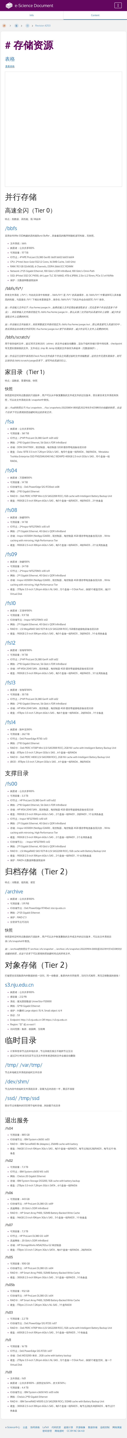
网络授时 (59, 1430)
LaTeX (45, 1427)
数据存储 (92, 1427)
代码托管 (56, 1427)
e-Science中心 (12, 1427)
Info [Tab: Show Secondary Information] (32, 15)
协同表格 (35, 1427)
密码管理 (47, 1430)
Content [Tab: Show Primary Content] (95, 15)
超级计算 (68, 1427)
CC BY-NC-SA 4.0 (76, 1430)
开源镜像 (80, 1427)
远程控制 (104, 1427)
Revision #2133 (42, 25)
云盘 (25, 1427)
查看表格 (10, 66)
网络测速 (117, 1427)
